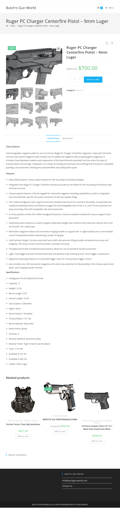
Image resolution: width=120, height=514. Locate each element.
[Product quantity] (74, 79)
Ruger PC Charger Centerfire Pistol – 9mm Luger (38, 25)
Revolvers (27, 420)
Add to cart (93, 79)
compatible (66, 205)
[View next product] (112, 43)
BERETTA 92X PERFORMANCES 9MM (60, 419)
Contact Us (67, 485)
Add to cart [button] (23, 436)
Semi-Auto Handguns (104, 420)
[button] (58, 49)
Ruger (57, 153)
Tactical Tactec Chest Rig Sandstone (23, 424)
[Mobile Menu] (108, 7)
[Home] (7, 25)
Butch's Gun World (21, 7)
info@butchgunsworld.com (74, 480)
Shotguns (34, 420)
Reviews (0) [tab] (68, 138)
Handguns (19, 420)
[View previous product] (107, 43)
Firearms (79, 90)
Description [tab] (53, 138)
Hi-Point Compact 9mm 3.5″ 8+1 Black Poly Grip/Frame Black (97, 427)
